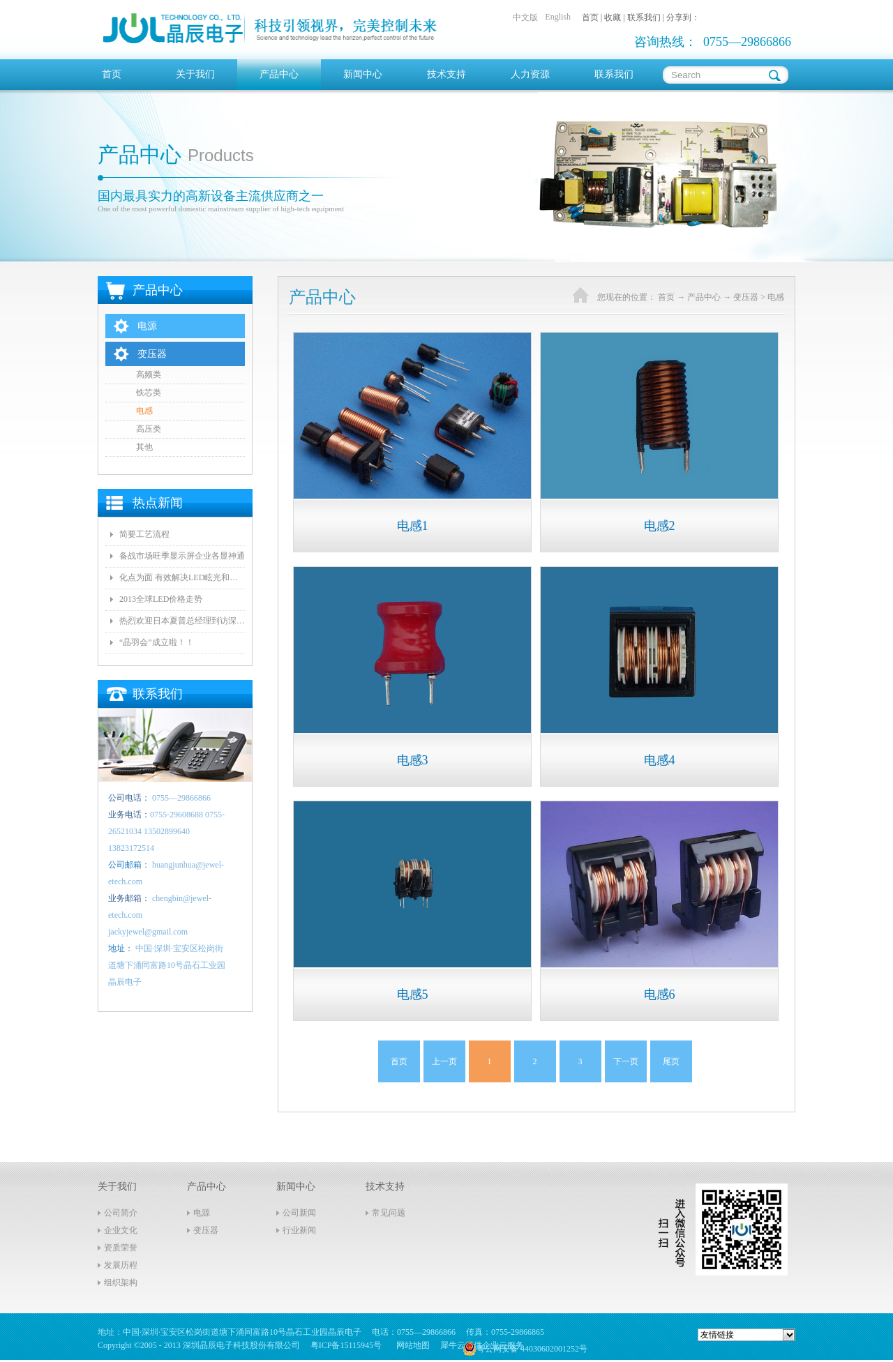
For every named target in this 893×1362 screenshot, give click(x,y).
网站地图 (411, 1345)
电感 (775, 297)
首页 (111, 74)
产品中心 (704, 297)
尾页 (671, 1061)
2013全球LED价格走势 (160, 599)
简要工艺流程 (144, 534)
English (558, 17)
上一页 (444, 1061)
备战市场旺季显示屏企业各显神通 (182, 556)
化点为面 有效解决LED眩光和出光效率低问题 (182, 577)
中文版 (525, 17)
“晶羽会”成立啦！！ (156, 642)
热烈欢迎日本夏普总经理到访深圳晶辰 (182, 621)
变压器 (745, 297)
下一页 (625, 1061)
